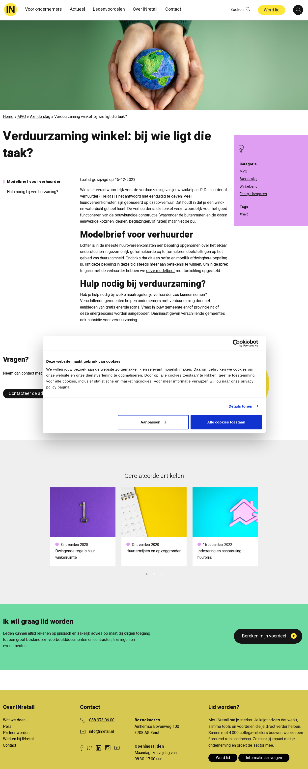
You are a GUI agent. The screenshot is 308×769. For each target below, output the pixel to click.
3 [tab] (161, 572)
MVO (21, 116)
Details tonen (240, 406)
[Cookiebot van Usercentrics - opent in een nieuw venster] (240, 343)
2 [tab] (154, 572)
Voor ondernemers (43, 9)
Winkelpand (248, 186)
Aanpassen (153, 422)
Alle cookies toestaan (226, 422)
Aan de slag (40, 116)
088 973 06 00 (101, 720)
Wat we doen (14, 720)
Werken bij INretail (18, 738)
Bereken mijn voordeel (264, 635)
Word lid (272, 10)
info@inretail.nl (101, 731)
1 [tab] (146, 572)
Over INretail (145, 9)
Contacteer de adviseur (32, 392)
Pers (7, 726)
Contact (173, 9)
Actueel (77, 9)
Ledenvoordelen (109, 9)
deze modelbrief (160, 270)
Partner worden (16, 732)
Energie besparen (253, 194)
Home (8, 116)
